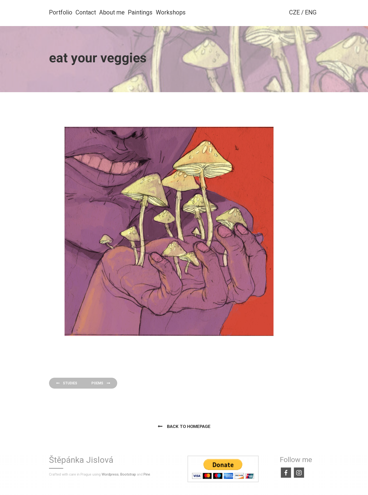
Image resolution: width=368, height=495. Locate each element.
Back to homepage (189, 426)
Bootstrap (128, 474)
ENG (311, 12)
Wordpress (110, 474)
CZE (294, 12)
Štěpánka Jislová (81, 460)
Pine (147, 474)
